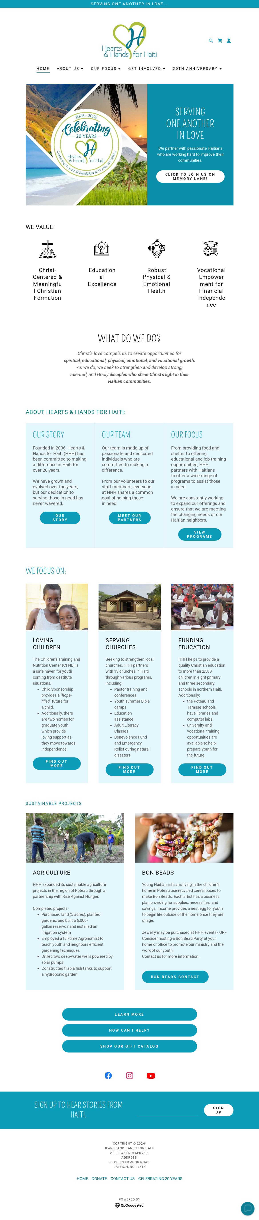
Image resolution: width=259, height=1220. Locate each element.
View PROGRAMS (199, 534)
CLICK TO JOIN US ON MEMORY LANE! (190, 176)
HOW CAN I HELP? (129, 1030)
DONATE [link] (99, 1178)
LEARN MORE (129, 1014)
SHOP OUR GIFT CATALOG (129, 1046)
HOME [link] (43, 69)
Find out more (56, 763)
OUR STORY (60, 518)
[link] (129, 40)
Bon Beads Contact (175, 977)
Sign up (219, 1110)
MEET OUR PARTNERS (130, 518)
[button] (228, 40)
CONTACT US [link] (123, 1178)
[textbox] (168, 1110)
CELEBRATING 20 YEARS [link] (160, 1178)
